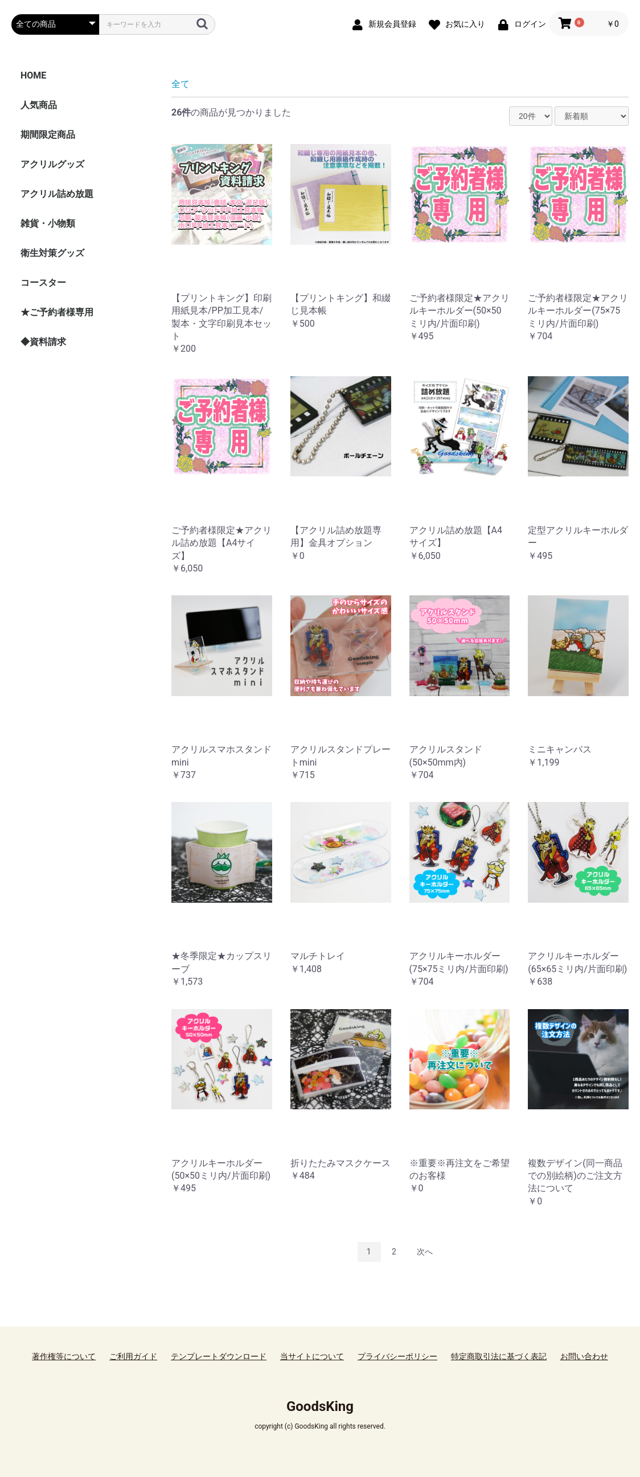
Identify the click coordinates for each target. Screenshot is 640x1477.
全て (180, 84)
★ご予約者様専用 (56, 312)
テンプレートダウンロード (218, 1356)
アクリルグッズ (52, 164)
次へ (425, 1251)
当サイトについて (312, 1356)
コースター (43, 282)
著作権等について (64, 1356)
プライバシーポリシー (397, 1356)
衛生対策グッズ (52, 253)
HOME (33, 75)
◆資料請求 (43, 341)
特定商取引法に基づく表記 (499, 1356)
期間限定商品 (47, 134)
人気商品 (38, 105)
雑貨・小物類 (47, 223)
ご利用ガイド (133, 1356)
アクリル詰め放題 (56, 193)
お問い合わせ (584, 1356)
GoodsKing (320, 1406)
